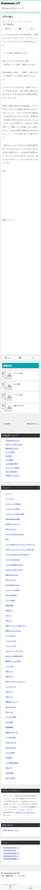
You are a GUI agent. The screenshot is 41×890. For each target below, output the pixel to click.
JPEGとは (9, 610)
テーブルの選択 (18, 373)
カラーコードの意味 (12, 468)
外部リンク (9, 676)
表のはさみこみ (11, 707)
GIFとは (8, 615)
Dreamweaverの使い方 (11, 848)
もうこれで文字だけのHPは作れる (17, 554)
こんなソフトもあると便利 (15, 514)
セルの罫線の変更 (12, 464)
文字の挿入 (9, 727)
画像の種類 (9, 605)
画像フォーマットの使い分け (15, 626)
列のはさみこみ (11, 748)
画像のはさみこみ (19, 405)
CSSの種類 (9, 773)
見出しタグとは (11, 580)
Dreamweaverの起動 (13, 519)
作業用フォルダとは (12, 475)
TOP (12, 873)
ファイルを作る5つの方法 (14, 534)
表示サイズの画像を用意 (14, 656)
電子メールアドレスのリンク (15, 681)
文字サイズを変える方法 (14, 444)
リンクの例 (9, 666)
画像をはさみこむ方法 (13, 631)
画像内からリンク (12, 702)
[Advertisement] (20, 193)
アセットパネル (11, 646)
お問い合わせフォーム (11, 830)
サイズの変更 (10, 452)
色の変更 (9, 456)
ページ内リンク (11, 687)
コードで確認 (10, 600)
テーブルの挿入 (18, 395)
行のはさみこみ (11, 742)
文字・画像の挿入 (8, 24)
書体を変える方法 (12, 448)
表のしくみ (9, 712)
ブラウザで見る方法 (12, 560)
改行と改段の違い (12, 471)
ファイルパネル (11, 641)
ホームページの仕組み (13, 504)
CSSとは (9, 768)
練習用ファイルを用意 (13, 661)
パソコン (9, 494)
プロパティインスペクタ (14, 651)
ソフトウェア (10, 499)
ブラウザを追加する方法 (14, 565)
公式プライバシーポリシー (24, 812)
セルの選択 (17, 384)
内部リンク (9, 671)
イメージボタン (11, 636)
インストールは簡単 (12, 509)
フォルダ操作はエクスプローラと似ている (20, 544)
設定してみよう (11, 529)
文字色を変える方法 (12, 440)
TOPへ (30, 887)
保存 (7, 539)
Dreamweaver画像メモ (11, 859)
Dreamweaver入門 (10, 3)
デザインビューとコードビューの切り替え (20, 549)
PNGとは (9, 621)
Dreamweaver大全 (9, 850)
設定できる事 (10, 778)
